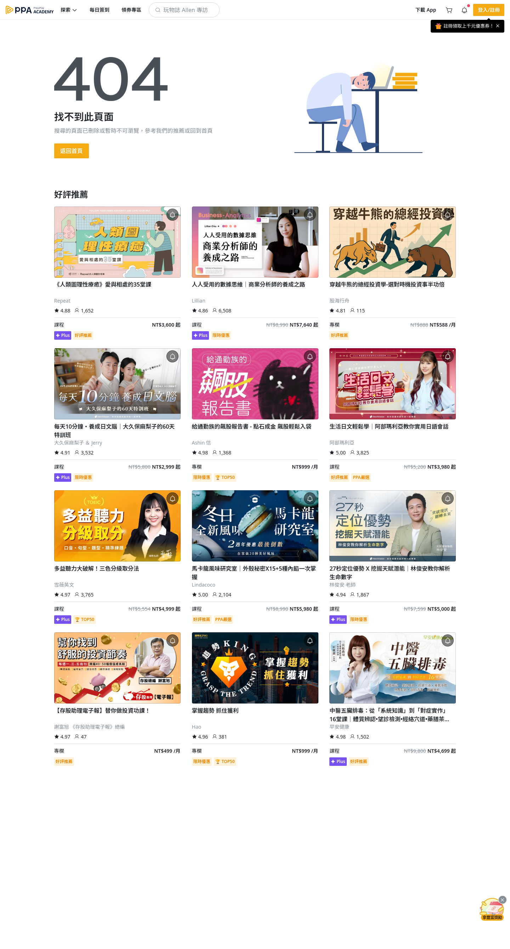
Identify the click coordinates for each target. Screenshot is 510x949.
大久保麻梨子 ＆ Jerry (78, 442)
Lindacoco (203, 584)
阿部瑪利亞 (341, 442)
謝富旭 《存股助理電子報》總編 (89, 726)
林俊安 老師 (342, 584)
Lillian (198, 300)
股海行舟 (339, 300)
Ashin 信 (201, 442)
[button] (69, 10)
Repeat (62, 300)
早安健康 (339, 726)
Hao (197, 726)
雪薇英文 (64, 584)
